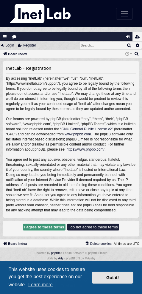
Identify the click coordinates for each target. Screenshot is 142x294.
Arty (60, 258)
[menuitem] (136, 54)
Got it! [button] (112, 277)
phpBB (55, 253)
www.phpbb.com (78, 134)
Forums (15, 38)
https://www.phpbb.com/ (85, 149)
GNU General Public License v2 (86, 129)
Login (9, 45)
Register (29, 45)
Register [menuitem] (138, 38)
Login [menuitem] (129, 38)
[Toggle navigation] (124, 14)
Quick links (5, 36)
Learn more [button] (40, 284)
